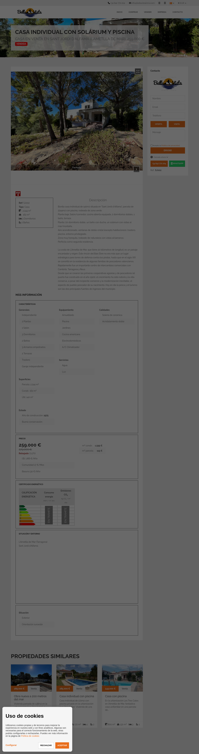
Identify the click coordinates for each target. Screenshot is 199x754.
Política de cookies (30, 736)
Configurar (11, 745)
